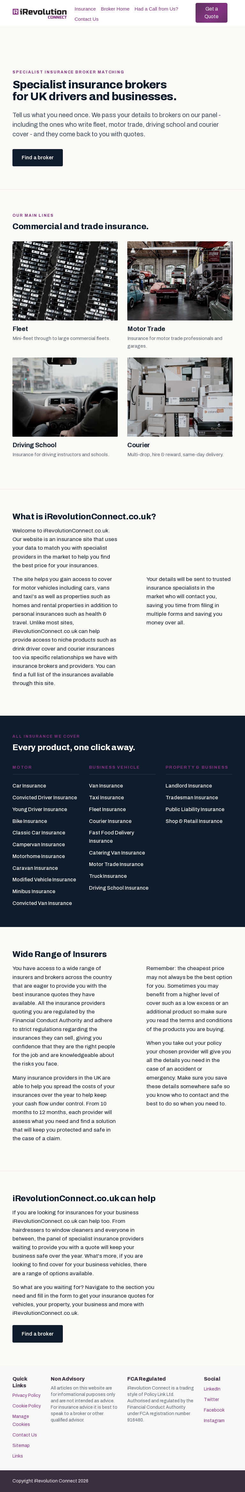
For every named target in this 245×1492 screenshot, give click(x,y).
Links (17, 1456)
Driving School (34, 444)
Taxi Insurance (106, 797)
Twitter (211, 1399)
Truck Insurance (108, 876)
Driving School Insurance (118, 888)
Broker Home (115, 8)
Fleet (20, 328)
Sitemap (21, 1445)
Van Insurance (106, 785)
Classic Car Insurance (38, 832)
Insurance (85, 8)
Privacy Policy (26, 1395)
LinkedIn (212, 1389)
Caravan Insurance (35, 868)
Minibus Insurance (33, 891)
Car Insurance (29, 785)
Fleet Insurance (107, 809)
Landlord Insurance (189, 785)
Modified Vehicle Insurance (44, 879)
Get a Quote (211, 12)
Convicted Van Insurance (42, 903)
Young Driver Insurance (39, 809)
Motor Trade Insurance (116, 864)
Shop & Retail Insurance (194, 821)
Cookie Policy (26, 1406)
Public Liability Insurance (195, 809)
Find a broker (38, 157)
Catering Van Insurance (117, 852)
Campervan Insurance (38, 844)
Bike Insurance (29, 821)
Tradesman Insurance (192, 797)
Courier (138, 444)
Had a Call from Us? (156, 8)
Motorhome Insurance (38, 856)
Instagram (214, 1420)
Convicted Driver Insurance (44, 797)
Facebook (214, 1410)
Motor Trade (146, 328)
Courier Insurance (110, 821)
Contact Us (87, 19)
